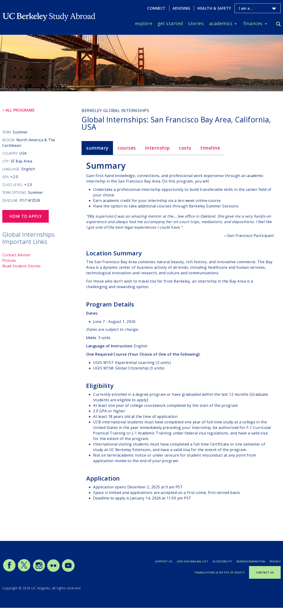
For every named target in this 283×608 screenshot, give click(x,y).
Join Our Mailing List (192, 561)
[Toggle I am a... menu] (274, 8)
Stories (196, 23)
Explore (143, 23)
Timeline (210, 148)
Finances (253, 23)
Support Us (164, 561)
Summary (97, 148)
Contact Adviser (16, 254)
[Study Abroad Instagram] (39, 570)
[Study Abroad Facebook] (9, 570)
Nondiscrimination (251, 561)
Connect (156, 8)
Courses (127, 148)
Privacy (275, 561)
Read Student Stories (21, 266)
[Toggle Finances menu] (266, 23)
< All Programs (18, 110)
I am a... (246, 8)
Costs (185, 148)
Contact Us (265, 572)
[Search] (278, 24)
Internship (157, 148)
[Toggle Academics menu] (235, 23)
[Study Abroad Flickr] (53, 570)
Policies (9, 260)
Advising (181, 8)
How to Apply (25, 216)
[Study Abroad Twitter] (24, 570)
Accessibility (222, 561)
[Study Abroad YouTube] (68, 570)
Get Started (170, 23)
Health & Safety (214, 8)
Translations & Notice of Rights (219, 572)
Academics (220, 23)
